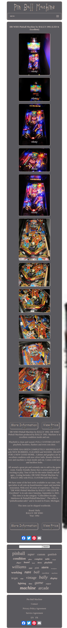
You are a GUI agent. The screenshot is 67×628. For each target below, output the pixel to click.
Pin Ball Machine (34, 599)
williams (19, 566)
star (21, 579)
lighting (22, 583)
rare (28, 572)
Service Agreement (34, 613)
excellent (45, 573)
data (30, 584)
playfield (48, 562)
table (47, 559)
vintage (31, 578)
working (16, 572)
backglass (54, 568)
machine (28, 587)
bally (43, 577)
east (30, 568)
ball (36, 572)
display (53, 578)
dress (39, 563)
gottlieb (52, 554)
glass (30, 559)
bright (14, 578)
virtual (54, 559)
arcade (43, 588)
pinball (18, 553)
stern (45, 567)
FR (36, 617)
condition (19, 558)
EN (32, 617)
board (27, 562)
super (31, 554)
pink (37, 568)
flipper (19, 563)
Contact (34, 604)
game (39, 582)
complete (38, 559)
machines (54, 573)
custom (41, 554)
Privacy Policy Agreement (34, 608)
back (33, 563)
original (48, 584)
